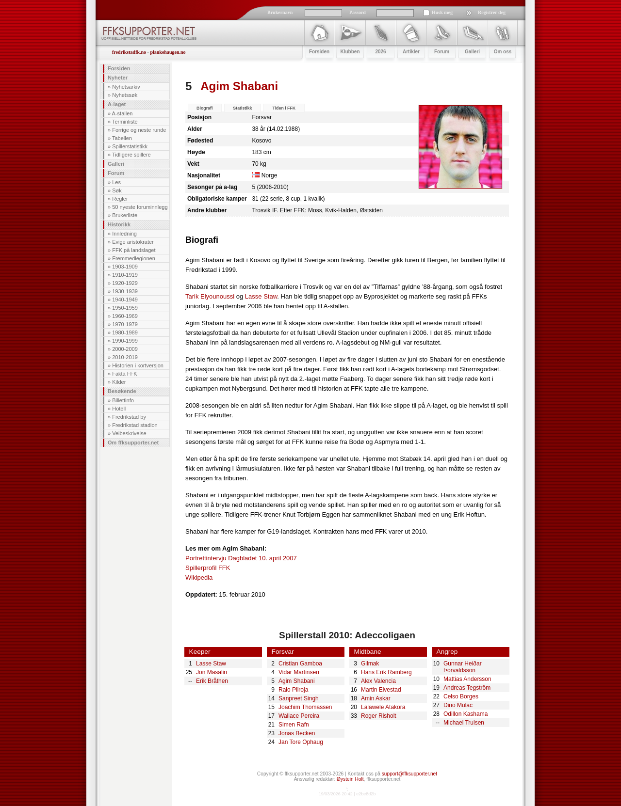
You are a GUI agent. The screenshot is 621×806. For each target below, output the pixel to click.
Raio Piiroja (293, 689)
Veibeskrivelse (129, 433)
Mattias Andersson (467, 679)
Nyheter (118, 77)
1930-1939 (125, 291)
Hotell (119, 408)
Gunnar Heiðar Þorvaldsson (462, 667)
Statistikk (242, 108)
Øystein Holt (350, 779)
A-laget (117, 104)
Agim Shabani (296, 681)
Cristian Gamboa (300, 663)
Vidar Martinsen (298, 672)
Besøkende (122, 391)
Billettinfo (123, 400)
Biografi (204, 108)
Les (116, 182)
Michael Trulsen (463, 722)
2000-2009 (125, 349)
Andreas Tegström (466, 687)
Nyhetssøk (124, 95)
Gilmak (370, 663)
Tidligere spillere (131, 155)
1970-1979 (125, 324)
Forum (116, 173)
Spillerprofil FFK (207, 567)
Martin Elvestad (381, 689)
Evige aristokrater (133, 242)
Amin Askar (376, 698)
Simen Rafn (293, 724)
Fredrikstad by (129, 417)
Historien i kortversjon (137, 365)
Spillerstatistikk (129, 146)
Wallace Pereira (298, 715)
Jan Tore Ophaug (300, 742)
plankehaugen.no (167, 52)
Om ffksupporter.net (133, 442)
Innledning (124, 234)
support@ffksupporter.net (409, 773)
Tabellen (122, 138)
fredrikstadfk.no (129, 52)
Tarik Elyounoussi (209, 296)
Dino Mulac (458, 705)
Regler (120, 199)
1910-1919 (125, 275)
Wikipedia (198, 577)
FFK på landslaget (133, 250)
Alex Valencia (378, 681)
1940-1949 (125, 299)
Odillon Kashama (465, 714)
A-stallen (122, 113)
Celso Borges (460, 696)
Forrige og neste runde (139, 130)
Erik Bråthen (212, 681)
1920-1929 (125, 283)
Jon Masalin (211, 672)
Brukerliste (124, 215)
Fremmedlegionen (133, 258)
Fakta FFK (124, 374)
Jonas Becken (296, 733)
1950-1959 (125, 308)
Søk (117, 190)
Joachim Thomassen (305, 707)
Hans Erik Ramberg (386, 672)
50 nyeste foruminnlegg (139, 207)
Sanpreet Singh (298, 698)
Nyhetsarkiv (126, 87)
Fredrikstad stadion (135, 425)
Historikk (119, 224)
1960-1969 (125, 316)
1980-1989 (125, 332)
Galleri (116, 164)
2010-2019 (125, 357)
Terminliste (125, 122)
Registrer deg (492, 12)
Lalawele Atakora (383, 707)
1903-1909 (125, 266)
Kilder (119, 382)
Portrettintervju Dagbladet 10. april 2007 (241, 558)
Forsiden (119, 68)
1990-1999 (125, 341)
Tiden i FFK (283, 108)
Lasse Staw (261, 296)
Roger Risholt (378, 715)
